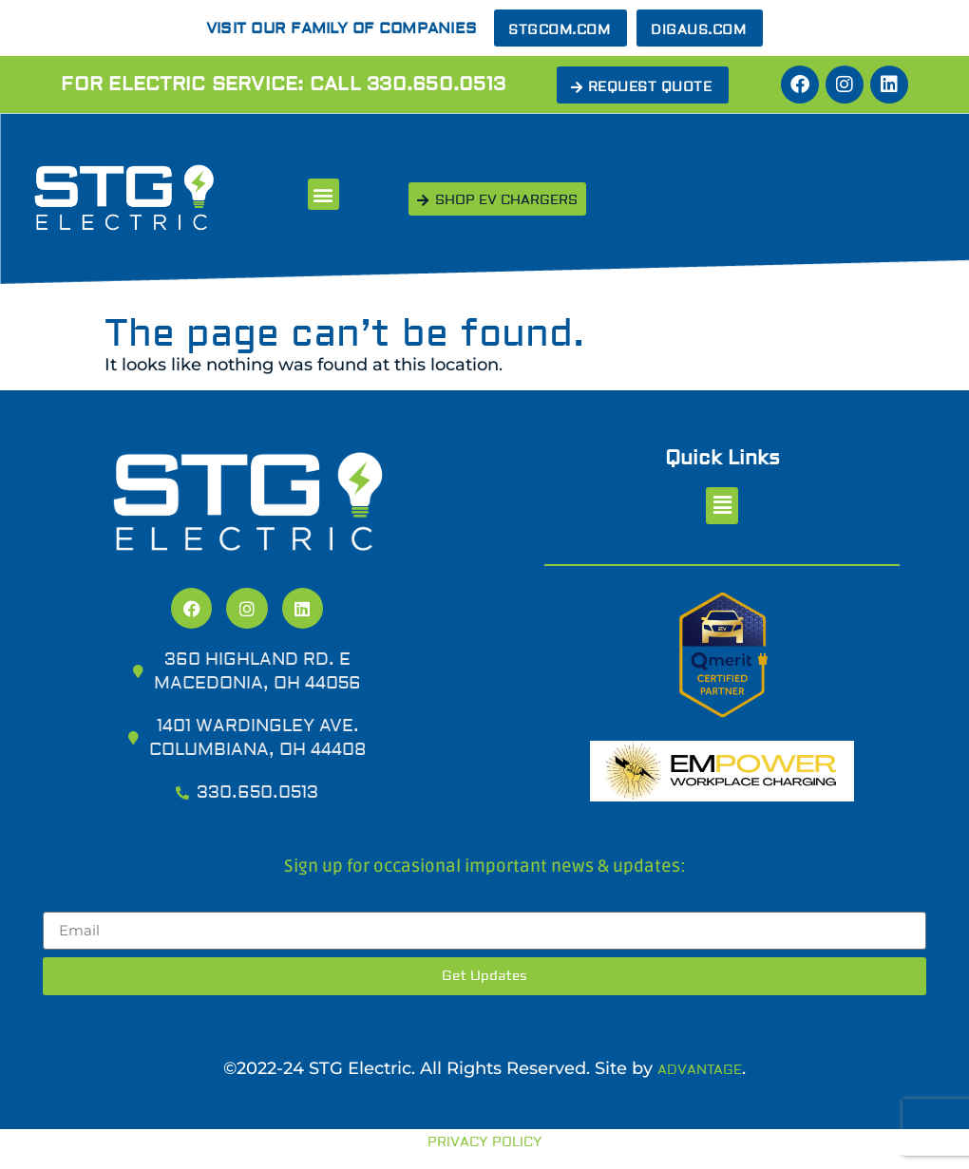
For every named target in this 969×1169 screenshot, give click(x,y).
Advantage (699, 1070)
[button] (323, 194)
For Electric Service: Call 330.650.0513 (283, 84)
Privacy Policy (485, 1142)
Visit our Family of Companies (341, 28)
